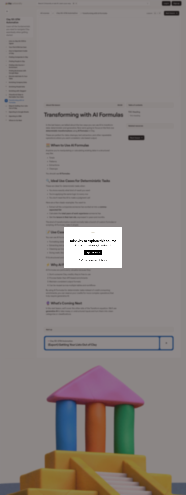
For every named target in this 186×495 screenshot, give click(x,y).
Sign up (104, 260)
